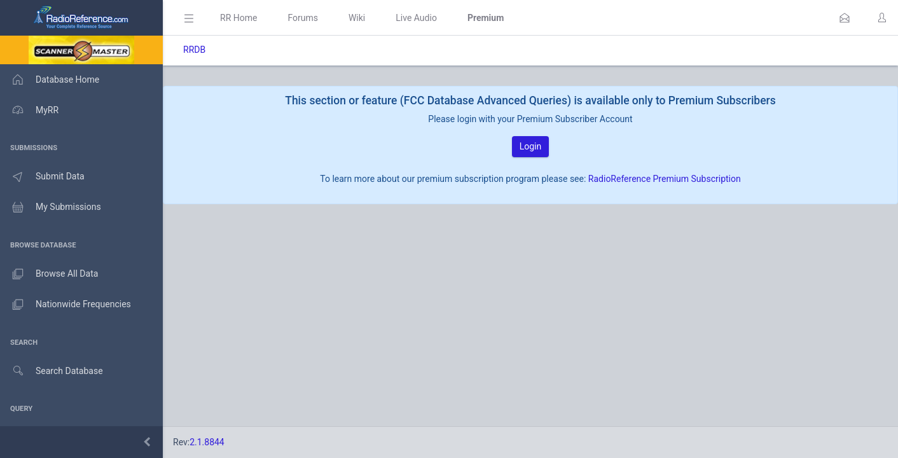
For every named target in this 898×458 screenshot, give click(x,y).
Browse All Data (49, 274)
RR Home (238, 18)
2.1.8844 (207, 442)
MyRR (29, 110)
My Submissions (50, 207)
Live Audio (416, 18)
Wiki (357, 18)
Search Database (51, 371)
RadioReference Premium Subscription (664, 179)
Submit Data (42, 177)
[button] (844, 18)
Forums (302, 18)
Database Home (49, 79)
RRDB (194, 50)
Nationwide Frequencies (65, 304)
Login (531, 146)
